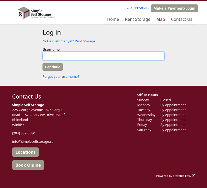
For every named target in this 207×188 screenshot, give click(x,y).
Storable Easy (184, 176)
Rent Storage (137, 19)
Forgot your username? (60, 76)
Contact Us (181, 19)
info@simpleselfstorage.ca (32, 141)
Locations (25, 152)
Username (51, 49)
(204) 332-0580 (137, 8)
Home (113, 19)
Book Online (28, 165)
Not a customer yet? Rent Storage (68, 41)
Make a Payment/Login (175, 8)
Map (160, 19)
